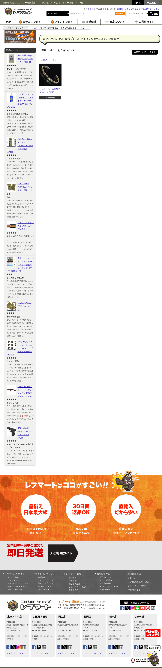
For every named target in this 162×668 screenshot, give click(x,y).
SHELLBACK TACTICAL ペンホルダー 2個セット (25, 187)
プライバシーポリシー (139, 586)
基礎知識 (42, 577)
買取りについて (106, 577)
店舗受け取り (105, 590)
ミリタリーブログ (45, 580)
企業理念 (72, 581)
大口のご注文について (109, 586)
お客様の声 (73, 590)
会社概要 (72, 578)
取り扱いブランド (45, 583)
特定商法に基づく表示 (139, 582)
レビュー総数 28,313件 (72, 2)
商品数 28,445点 (50, 2)
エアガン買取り (106, 580)
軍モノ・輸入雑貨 (15, 590)
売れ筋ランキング (150, 9)
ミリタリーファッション (17, 583)
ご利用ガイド (134, 590)
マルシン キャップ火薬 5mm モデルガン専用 (26, 226)
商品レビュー (44, 590)
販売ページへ (48, 60)
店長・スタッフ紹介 (77, 587)
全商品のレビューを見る (145, 52)
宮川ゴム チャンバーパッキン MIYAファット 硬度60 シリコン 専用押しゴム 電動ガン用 (20, 264)
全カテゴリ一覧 (44, 586)
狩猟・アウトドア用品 (16, 586)
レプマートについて (76, 574)
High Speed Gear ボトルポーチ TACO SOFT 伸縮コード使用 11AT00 (20, 145)
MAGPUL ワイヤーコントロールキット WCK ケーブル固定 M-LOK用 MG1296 (20, 348)
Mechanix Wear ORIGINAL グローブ (25, 306)
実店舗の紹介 (74, 584)
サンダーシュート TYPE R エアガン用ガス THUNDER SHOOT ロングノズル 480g (20, 100)
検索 (156, 13)
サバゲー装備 (13, 577)
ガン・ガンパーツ (15, 580)
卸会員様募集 (105, 583)
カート (152, 2)
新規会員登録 (134, 574)
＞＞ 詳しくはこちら (14, 653)
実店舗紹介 (135, 9)
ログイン (132, 578)
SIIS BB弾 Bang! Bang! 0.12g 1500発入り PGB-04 (25, 58)
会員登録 (91, 9)
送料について (123, 9)
